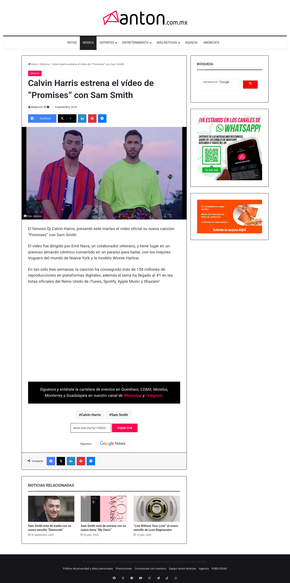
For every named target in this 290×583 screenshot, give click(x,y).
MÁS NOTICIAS (167, 42)
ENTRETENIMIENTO (135, 42)
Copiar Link (124, 428)
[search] (218, 82)
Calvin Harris (91, 415)
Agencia (204, 568)
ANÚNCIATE (211, 42)
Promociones (124, 568)
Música (44, 64)
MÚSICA (88, 42)
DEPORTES (106, 42)
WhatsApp (133, 395)
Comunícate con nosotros (150, 568)
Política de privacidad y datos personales (88, 568)
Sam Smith (119, 415)
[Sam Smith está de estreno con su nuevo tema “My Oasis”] (104, 509)
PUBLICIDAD (219, 568)
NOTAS (72, 42)
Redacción (37, 107)
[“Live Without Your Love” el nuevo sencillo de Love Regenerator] (156, 509)
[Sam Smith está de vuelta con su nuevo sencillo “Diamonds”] (51, 509)
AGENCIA (191, 42)
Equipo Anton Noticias (182, 568)
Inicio (33, 64)
